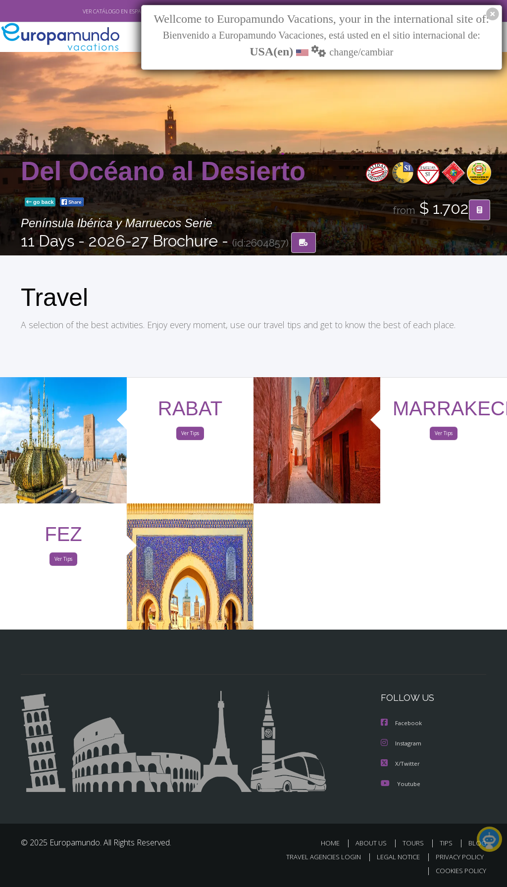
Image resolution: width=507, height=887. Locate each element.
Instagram (402, 743)
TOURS (415, 842)
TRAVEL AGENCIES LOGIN (316, 856)
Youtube (400, 783)
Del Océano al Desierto (163, 171)
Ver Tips (190, 435)
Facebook (402, 724)
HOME (334, 842)
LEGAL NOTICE (393, 856)
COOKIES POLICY (458, 870)
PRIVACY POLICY (457, 856)
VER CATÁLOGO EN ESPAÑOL (94, 11)
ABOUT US (373, 842)
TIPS (447, 842)
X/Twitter (400, 763)
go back (40, 202)
